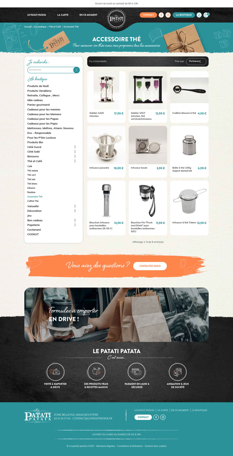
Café (29, 166)
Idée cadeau (35, 100)
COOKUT (33, 234)
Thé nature (32, 171)
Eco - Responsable (39, 133)
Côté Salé (33, 151)
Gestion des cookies (156, 446)
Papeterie (33, 225)
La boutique (184, 15)
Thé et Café (34, 161)
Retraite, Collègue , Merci (43, 95)
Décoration (34, 211)
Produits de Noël (38, 86)
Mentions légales (105, 446)
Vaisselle (33, 206)
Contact (148, 15)
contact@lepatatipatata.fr (92, 418)
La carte (62, 15)
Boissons (33, 156)
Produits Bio (35, 142)
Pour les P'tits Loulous (41, 138)
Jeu (29, 215)
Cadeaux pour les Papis (42, 123)
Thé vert (31, 175)
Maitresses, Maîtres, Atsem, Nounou (50, 128)
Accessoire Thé (34, 197)
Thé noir (31, 180)
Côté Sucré (34, 147)
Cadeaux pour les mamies (43, 109)
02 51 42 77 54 (62, 418)
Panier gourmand (38, 105)
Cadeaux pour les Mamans (44, 114)
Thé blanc (32, 184)
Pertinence (196, 62)
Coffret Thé (32, 201)
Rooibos (31, 192)
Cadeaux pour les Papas (42, 119)
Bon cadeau (34, 220)
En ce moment (88, 15)
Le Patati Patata (36, 15)
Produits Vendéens (39, 91)
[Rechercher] (53, 70)
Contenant (34, 230)
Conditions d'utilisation (130, 446)
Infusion (31, 188)
